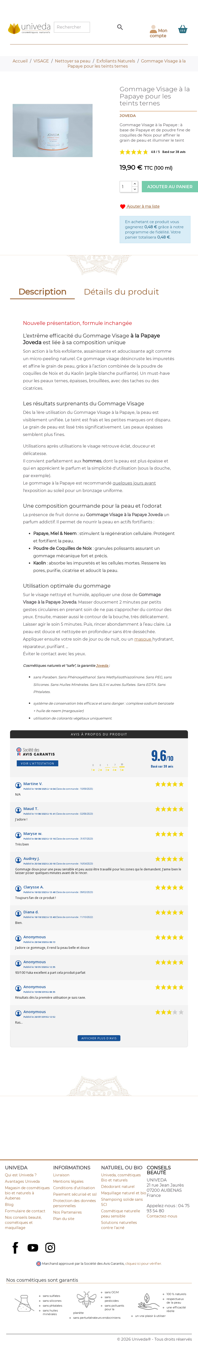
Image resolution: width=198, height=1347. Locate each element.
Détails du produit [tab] (121, 292)
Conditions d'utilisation (74, 1188)
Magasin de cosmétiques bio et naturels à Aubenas (27, 1193)
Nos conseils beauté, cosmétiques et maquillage (23, 1222)
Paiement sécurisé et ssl (75, 1194)
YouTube (33, 1248)
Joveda (102, 665)
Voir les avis (155, 152)
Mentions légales (68, 1181)
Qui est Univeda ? (21, 1175)
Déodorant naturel (118, 1186)
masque (143, 639)
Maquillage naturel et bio (123, 1193)
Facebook (16, 1253)
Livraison (61, 1175)
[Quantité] (126, 186)
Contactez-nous (162, 1216)
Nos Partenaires (67, 1212)
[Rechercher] (72, 27)
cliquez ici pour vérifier (143, 1264)
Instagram (51, 1248)
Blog (9, 1204)
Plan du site (63, 1218)
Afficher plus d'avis (99, 1038)
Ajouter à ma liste (140, 207)
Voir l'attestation (37, 763)
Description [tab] (42, 292)
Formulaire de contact (25, 1211)
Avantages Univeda (22, 1181)
